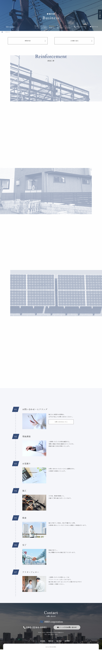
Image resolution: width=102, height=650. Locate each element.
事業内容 (53, 27)
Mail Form (95, 26)
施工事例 (61, 27)
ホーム (38, 27)
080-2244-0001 (81, 27)
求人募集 (100, 14)
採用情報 (69, 27)
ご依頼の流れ (74, 41)
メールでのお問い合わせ (68, 628)
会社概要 (45, 27)
